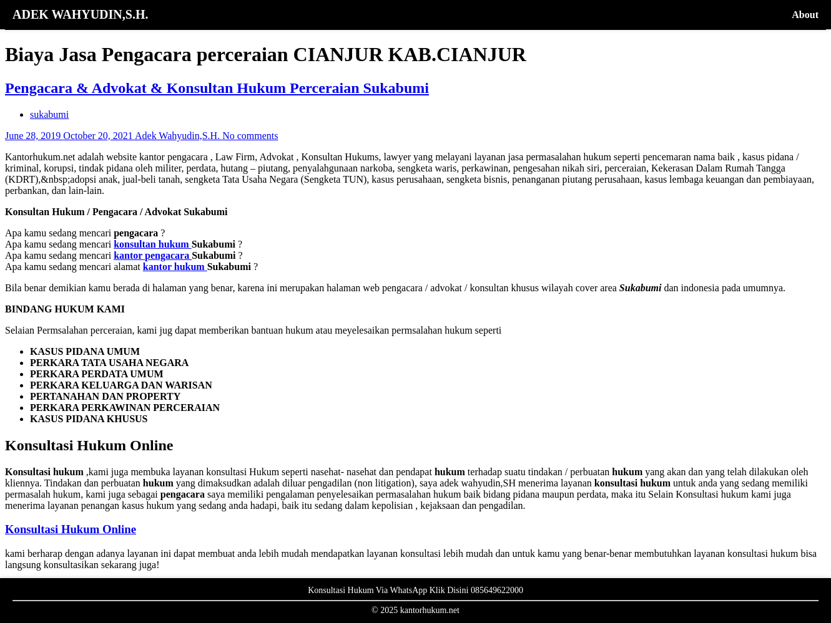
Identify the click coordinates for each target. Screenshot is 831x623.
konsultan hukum (153, 244)
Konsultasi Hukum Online (70, 529)
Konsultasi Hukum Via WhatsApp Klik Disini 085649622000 (415, 590)
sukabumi (49, 114)
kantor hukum (175, 266)
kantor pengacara (153, 255)
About (805, 14)
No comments (250, 135)
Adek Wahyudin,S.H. (178, 135)
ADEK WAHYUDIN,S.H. (80, 14)
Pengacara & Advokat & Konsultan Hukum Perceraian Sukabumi (217, 88)
